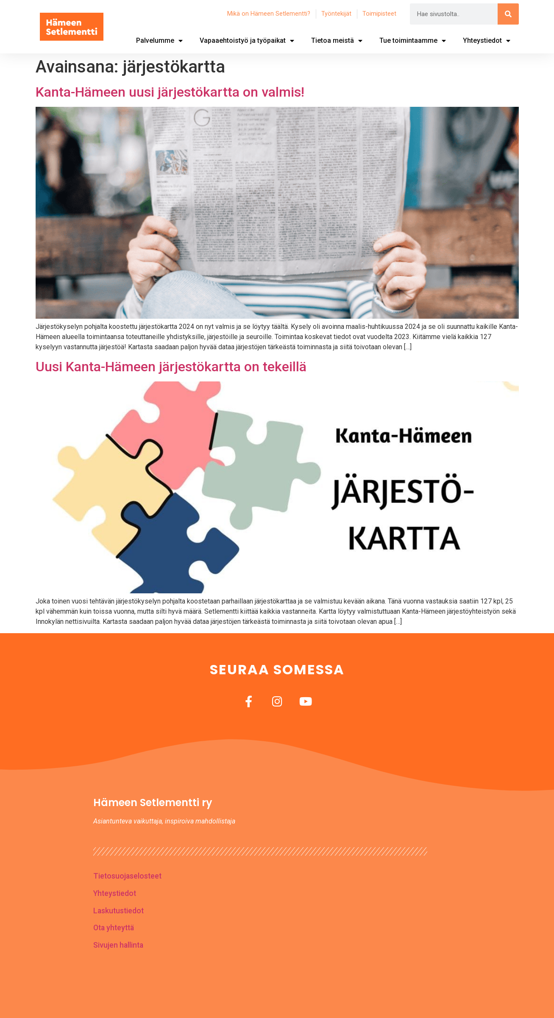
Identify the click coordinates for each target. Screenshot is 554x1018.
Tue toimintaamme (412, 40)
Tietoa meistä (336, 40)
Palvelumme (159, 40)
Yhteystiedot (486, 40)
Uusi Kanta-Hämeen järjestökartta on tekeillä (171, 367)
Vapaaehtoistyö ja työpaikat (247, 40)
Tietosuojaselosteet (127, 876)
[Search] (508, 14)
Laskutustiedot (118, 911)
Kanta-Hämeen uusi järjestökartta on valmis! (170, 92)
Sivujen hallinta (118, 945)
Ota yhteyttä (113, 927)
